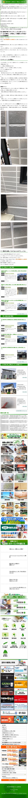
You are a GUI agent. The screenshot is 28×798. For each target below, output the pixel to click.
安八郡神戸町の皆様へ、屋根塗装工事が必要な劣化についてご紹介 (13, 415)
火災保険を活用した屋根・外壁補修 (9, 772)
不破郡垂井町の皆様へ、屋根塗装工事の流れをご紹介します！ (12, 428)
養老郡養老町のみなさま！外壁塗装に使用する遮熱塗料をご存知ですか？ (13, 431)
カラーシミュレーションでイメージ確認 (17, 556)
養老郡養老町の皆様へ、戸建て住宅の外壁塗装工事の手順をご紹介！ (13, 420)
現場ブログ (6, 27)
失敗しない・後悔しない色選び (16, 549)
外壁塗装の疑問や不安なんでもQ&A (9, 736)
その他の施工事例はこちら (22, 313)
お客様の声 (4, 729)
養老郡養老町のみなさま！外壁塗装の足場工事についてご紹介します (13, 424)
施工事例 (4, 725)
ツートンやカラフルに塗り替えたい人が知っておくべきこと (17, 588)
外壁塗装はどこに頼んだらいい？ (8, 770)
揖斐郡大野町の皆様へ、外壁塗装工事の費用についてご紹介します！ (13, 416)
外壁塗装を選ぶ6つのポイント (8, 732)
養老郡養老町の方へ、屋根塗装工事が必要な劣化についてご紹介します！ (13, 419)
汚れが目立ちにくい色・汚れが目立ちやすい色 (17, 572)
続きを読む (25, 377)
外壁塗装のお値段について (7, 738)
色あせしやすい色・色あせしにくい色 (13, 580)
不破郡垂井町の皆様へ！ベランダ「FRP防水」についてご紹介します (13, 427)
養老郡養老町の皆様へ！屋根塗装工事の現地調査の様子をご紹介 (13, 426)
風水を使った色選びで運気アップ (14, 564)
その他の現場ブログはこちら (21, 410)
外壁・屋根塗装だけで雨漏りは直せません (10, 734)
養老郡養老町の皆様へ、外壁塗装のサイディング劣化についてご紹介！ (13, 423)
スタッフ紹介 (4, 740)
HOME (2, 27)
